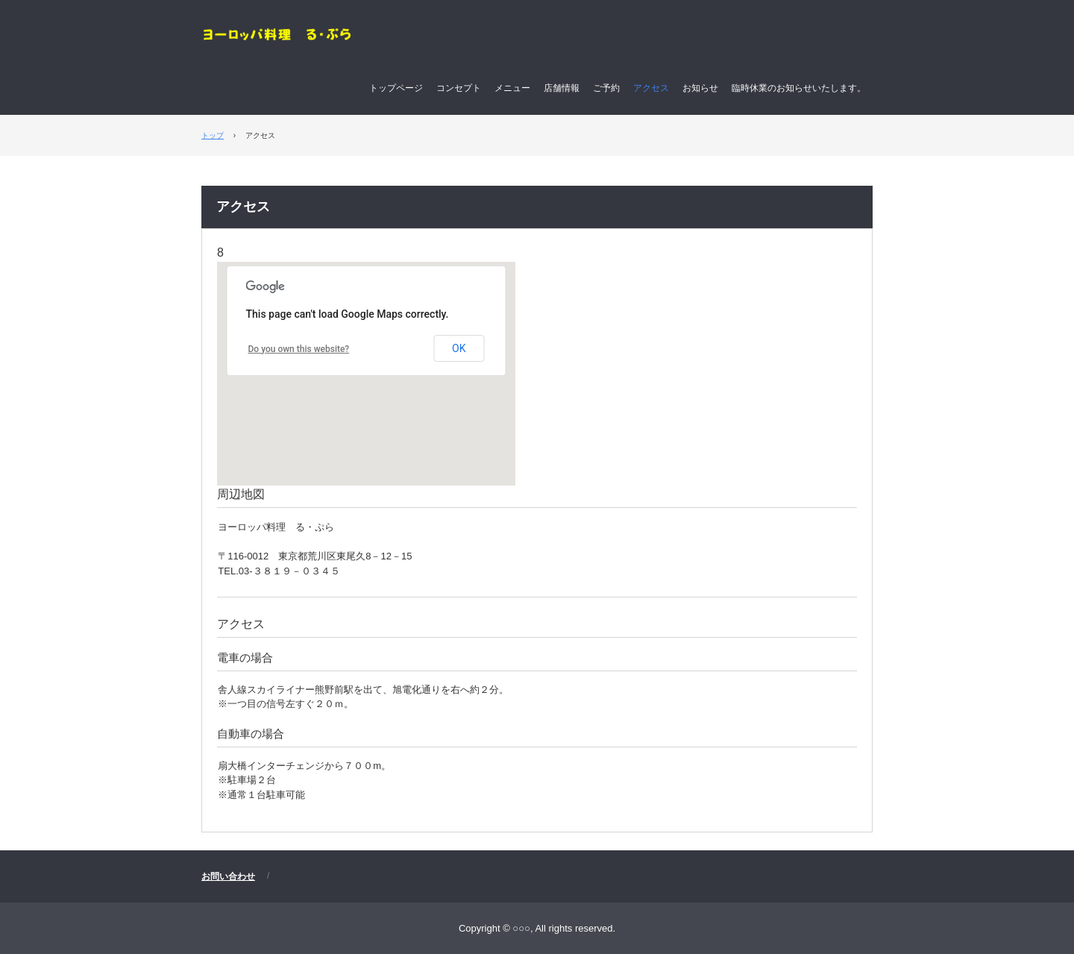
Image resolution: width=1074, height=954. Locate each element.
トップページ (396, 88)
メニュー (512, 88)
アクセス (651, 88)
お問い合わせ (228, 876)
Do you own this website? (299, 349)
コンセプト (458, 88)
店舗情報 (562, 88)
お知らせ (700, 88)
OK (458, 348)
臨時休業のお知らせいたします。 (799, 88)
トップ (212, 135)
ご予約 (606, 88)
